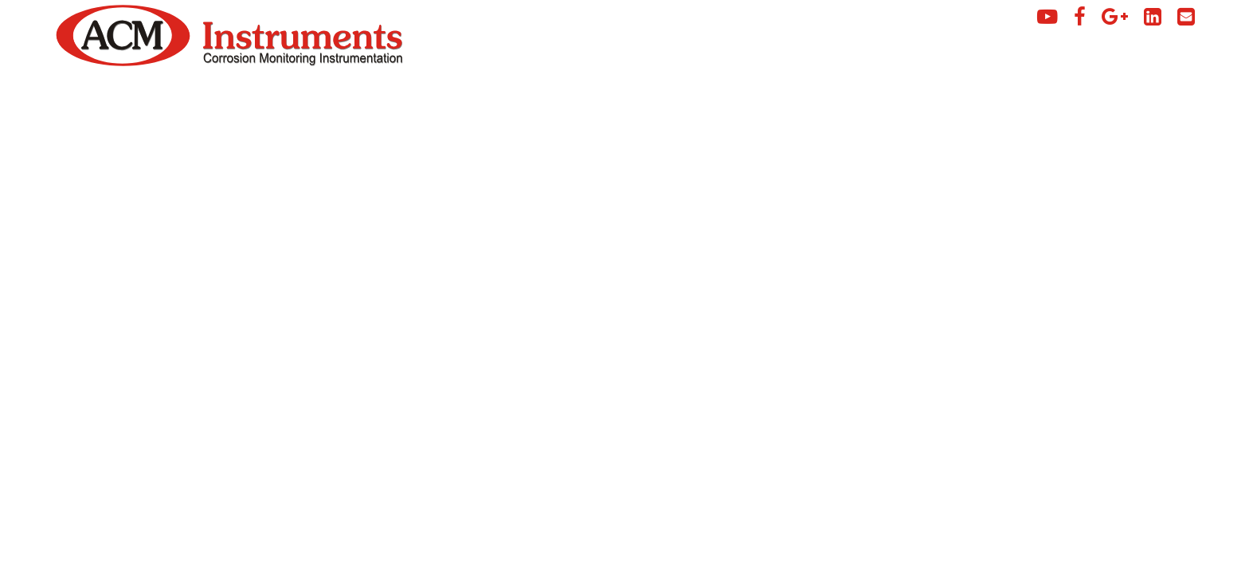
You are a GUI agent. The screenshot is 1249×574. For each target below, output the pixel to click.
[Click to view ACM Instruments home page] (123, 62)
